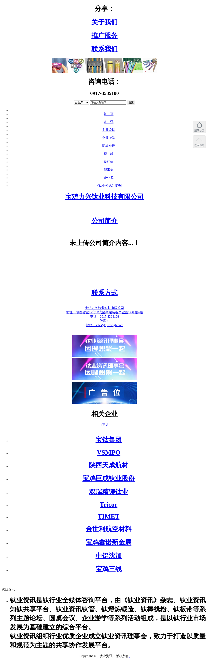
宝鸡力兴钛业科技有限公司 (104, 196)
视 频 (108, 154)
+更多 (104, 425)
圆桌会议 (108, 146)
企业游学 (108, 138)
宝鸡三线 (109, 569)
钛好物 (108, 162)
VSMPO (108, 452)
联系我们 (104, 49)
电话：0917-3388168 (104, 316)
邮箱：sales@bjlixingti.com (104, 325)
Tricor (108, 504)
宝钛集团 (109, 439)
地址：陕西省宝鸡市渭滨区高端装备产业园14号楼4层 (104, 312)
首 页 (108, 114)
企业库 (108, 177)
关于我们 (104, 22)
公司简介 (104, 220)
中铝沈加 (109, 555)
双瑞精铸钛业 (108, 491)
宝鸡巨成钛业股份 (108, 478)
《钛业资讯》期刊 (109, 185)
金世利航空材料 (108, 529)
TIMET (109, 516)
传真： (104, 321)
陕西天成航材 (108, 465)
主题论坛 (108, 130)
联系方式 (104, 292)
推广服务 (104, 35)
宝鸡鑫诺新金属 (108, 542)
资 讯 (108, 122)
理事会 (108, 169)
